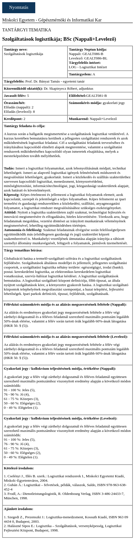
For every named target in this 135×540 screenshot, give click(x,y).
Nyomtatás (18, 7)
